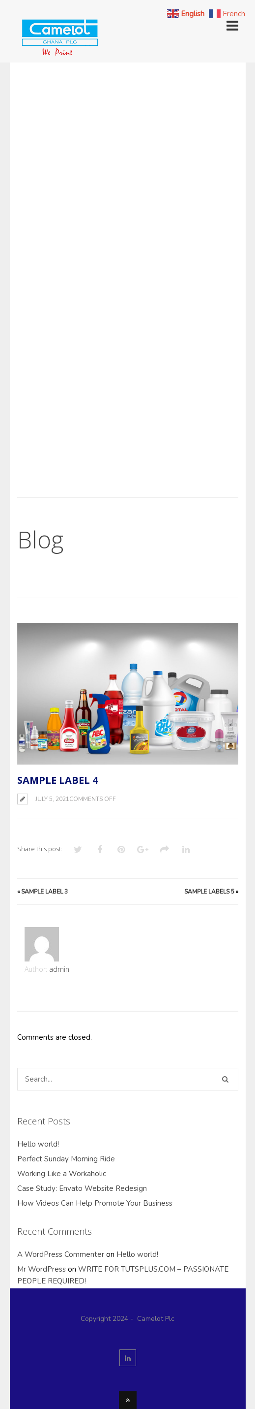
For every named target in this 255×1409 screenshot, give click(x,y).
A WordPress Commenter (60, 1254)
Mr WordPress (41, 1269)
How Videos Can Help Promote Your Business (94, 1203)
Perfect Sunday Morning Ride (66, 1159)
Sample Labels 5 (209, 892)
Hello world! (38, 1144)
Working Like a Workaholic (61, 1174)
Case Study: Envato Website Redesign (82, 1188)
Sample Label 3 (44, 892)
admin (59, 969)
